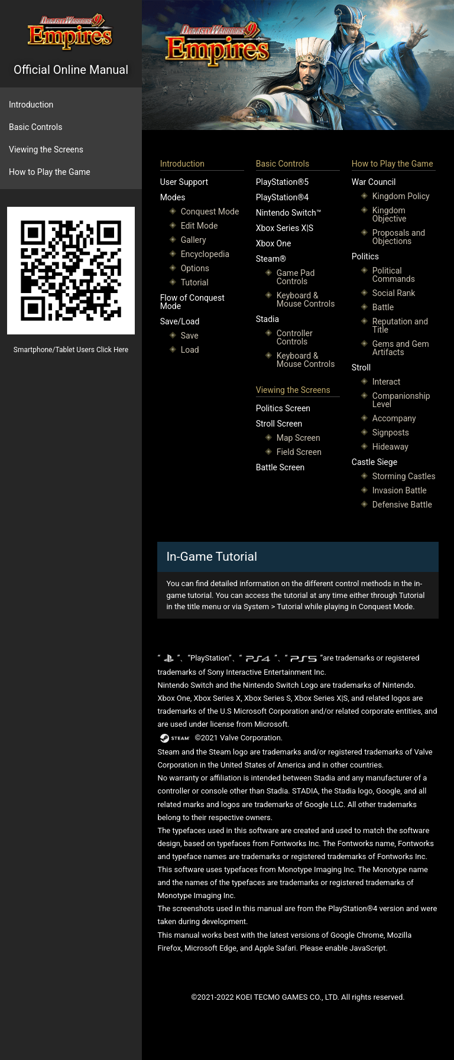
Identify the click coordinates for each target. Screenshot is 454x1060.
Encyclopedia (205, 254)
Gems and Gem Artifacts (400, 348)
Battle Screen (280, 467)
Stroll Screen (279, 423)
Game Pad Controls (296, 277)
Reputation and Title (400, 325)
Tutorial (195, 282)
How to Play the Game (49, 172)
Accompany (394, 418)
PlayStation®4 (282, 197)
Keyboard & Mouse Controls (306, 299)
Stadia (267, 319)
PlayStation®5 (282, 182)
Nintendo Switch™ (289, 212)
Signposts (390, 432)
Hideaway (390, 447)
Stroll (361, 367)
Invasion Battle (399, 490)
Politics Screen (283, 408)
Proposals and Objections (398, 237)
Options (195, 268)
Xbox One (273, 243)
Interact (386, 382)
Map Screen (298, 438)
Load (190, 350)
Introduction (31, 104)
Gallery (193, 240)
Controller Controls (295, 337)
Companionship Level (401, 400)
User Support (184, 182)
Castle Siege (374, 462)
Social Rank (394, 293)
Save (190, 335)
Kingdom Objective (389, 214)
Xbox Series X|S (284, 228)
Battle (383, 307)
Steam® (271, 259)
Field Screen (299, 452)
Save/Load (180, 321)
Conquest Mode (210, 211)
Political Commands (393, 274)
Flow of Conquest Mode (192, 302)
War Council (374, 182)
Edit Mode (199, 226)
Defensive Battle (402, 504)
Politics (365, 256)
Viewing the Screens (46, 149)
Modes (173, 197)
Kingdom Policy (401, 196)
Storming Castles (404, 476)
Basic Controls (35, 127)
